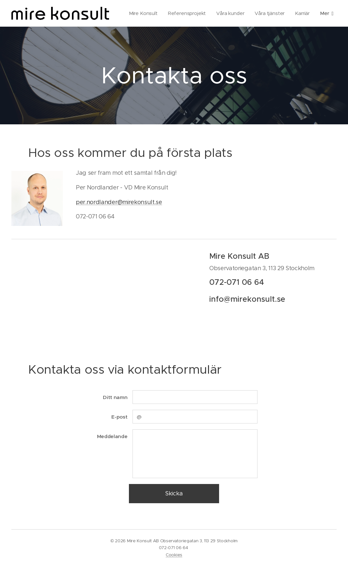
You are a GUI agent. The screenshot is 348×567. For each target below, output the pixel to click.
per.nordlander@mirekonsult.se (119, 202)
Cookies (174, 555)
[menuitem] (167, 13)
